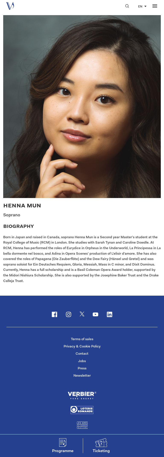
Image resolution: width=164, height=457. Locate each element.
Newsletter (82, 375)
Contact (82, 354)
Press (82, 368)
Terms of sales (82, 339)
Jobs (82, 361)
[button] (127, 6)
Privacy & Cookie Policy (82, 346)
